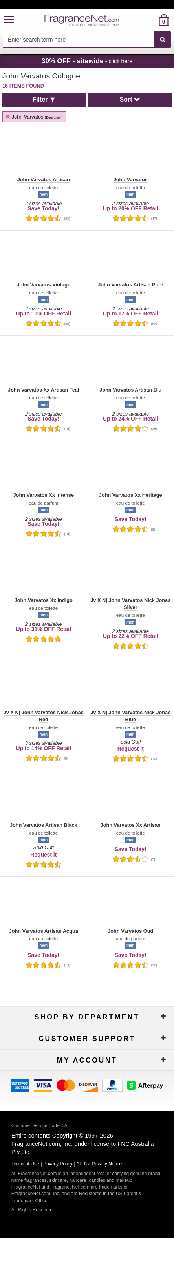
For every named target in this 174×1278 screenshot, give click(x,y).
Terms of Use (25, 1164)
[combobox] (87, 39)
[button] (9, 20)
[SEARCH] (162, 39)
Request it (130, 749)
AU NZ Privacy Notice (99, 1164)
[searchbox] (78, 39)
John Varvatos (33, 117)
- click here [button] (87, 61)
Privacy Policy (58, 1164)
